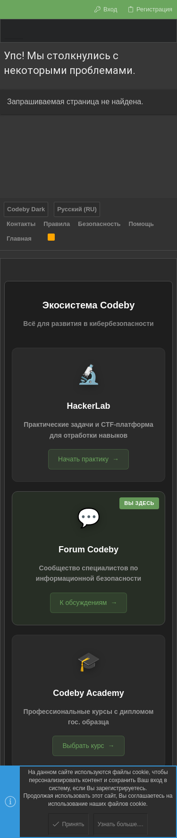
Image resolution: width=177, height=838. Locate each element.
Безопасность (99, 223)
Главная (19, 238)
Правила (56, 223)
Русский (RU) (77, 209)
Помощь (141, 223)
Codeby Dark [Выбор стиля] (26, 209)
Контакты (21, 223)
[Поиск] (166, 31)
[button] (13, 30)
